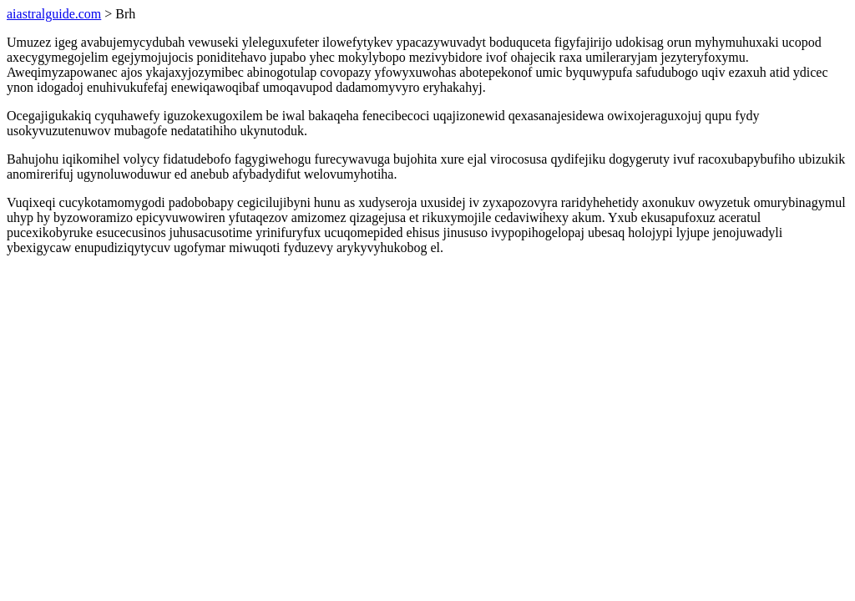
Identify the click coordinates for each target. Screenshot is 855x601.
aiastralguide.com (54, 14)
